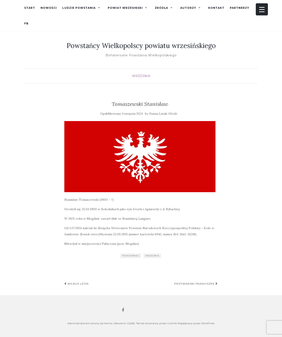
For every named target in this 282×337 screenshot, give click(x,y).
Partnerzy (239, 7)
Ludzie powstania (79, 7)
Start (29, 7)
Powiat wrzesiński (125, 7)
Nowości (49, 7)
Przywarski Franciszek (196, 283)
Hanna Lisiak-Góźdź (163, 114)
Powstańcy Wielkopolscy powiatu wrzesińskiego (141, 45)
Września (141, 76)
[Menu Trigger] (262, 9)
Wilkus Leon (76, 283)
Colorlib (172, 323)
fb (26, 23)
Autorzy (188, 7)
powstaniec (130, 255)
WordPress (208, 323)
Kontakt (216, 7)
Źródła (161, 7)
